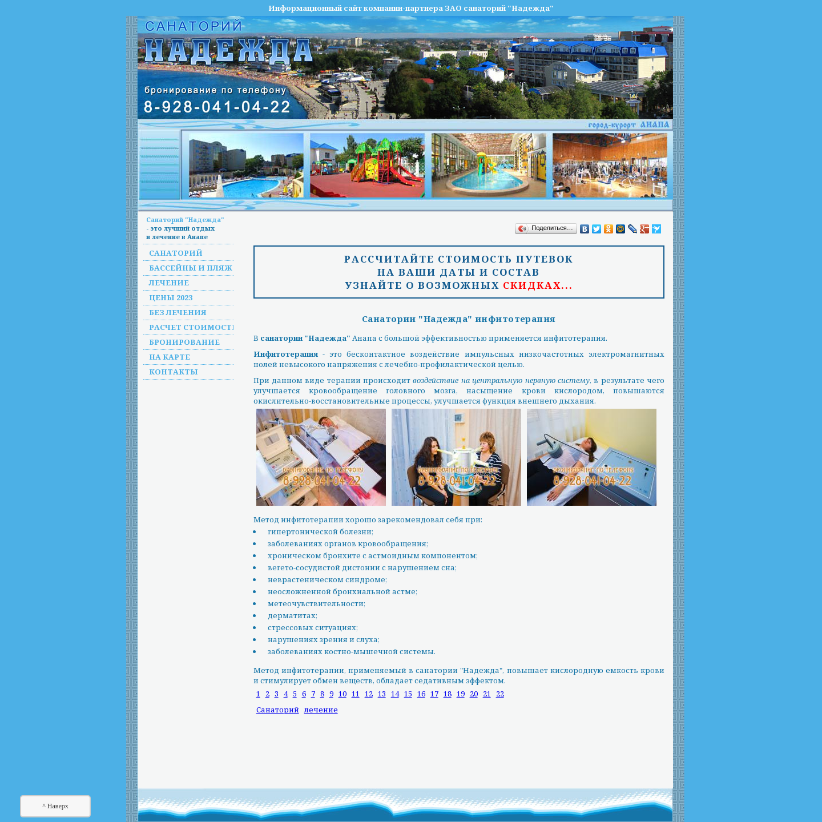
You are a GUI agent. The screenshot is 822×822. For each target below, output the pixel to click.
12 (369, 693)
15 (408, 693)
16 (421, 693)
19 (461, 693)
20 (474, 693)
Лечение (169, 282)
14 (395, 693)
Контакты (173, 371)
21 (487, 693)
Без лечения (178, 312)
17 (434, 693)
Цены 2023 (170, 297)
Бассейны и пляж (190, 268)
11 (356, 693)
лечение (321, 709)
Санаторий (176, 253)
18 (448, 693)
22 (500, 693)
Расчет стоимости (194, 327)
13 (382, 693)
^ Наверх (55, 806)
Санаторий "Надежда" (185, 219)
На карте (169, 357)
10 (342, 693)
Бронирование (184, 342)
